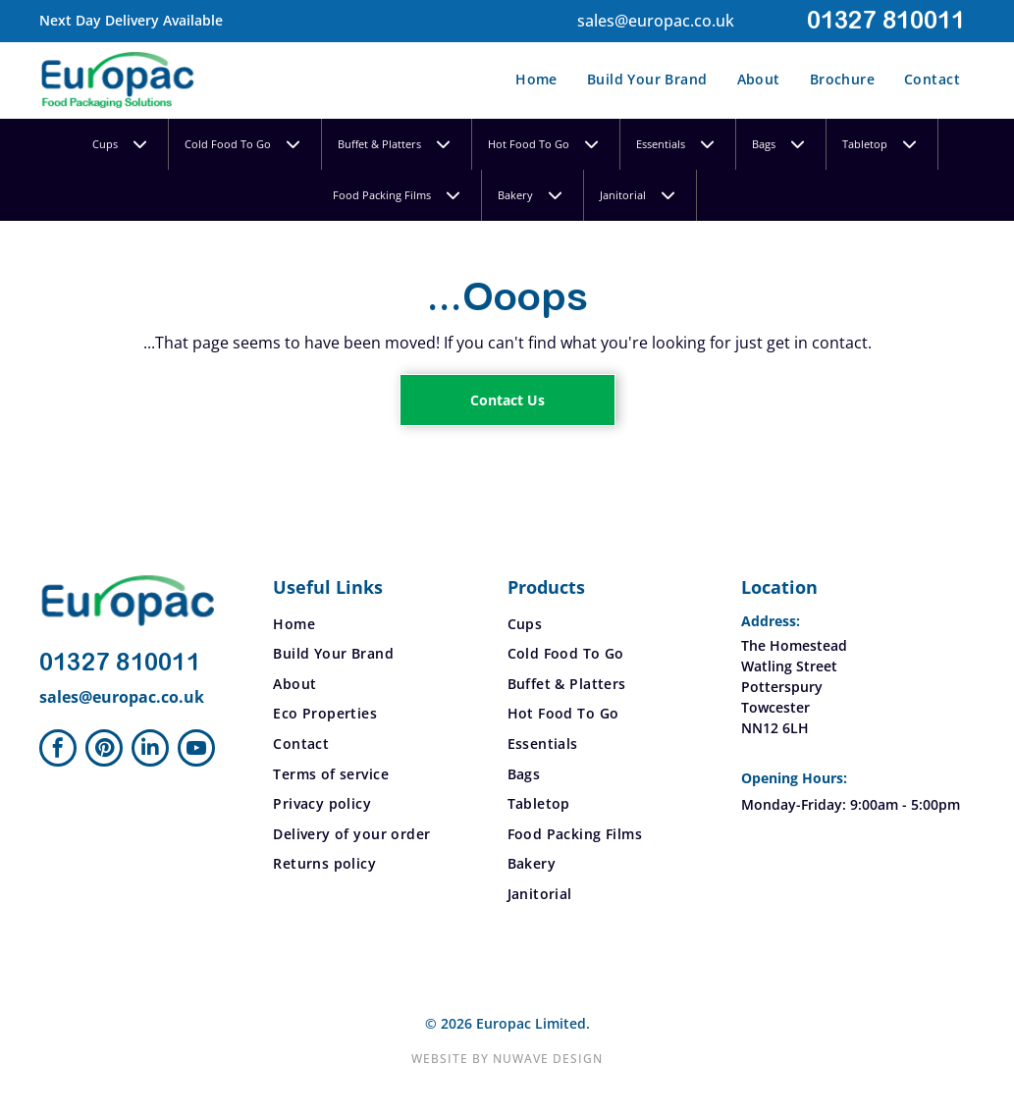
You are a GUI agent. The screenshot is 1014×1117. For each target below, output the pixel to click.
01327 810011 (886, 21)
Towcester (775, 707)
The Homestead (794, 645)
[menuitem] (536, 79)
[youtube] (196, 750)
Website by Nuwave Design (506, 1058)
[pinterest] (104, 750)
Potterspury (782, 686)
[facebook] (58, 750)
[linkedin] (150, 750)
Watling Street (789, 666)
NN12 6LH (775, 727)
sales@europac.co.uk (655, 20)
